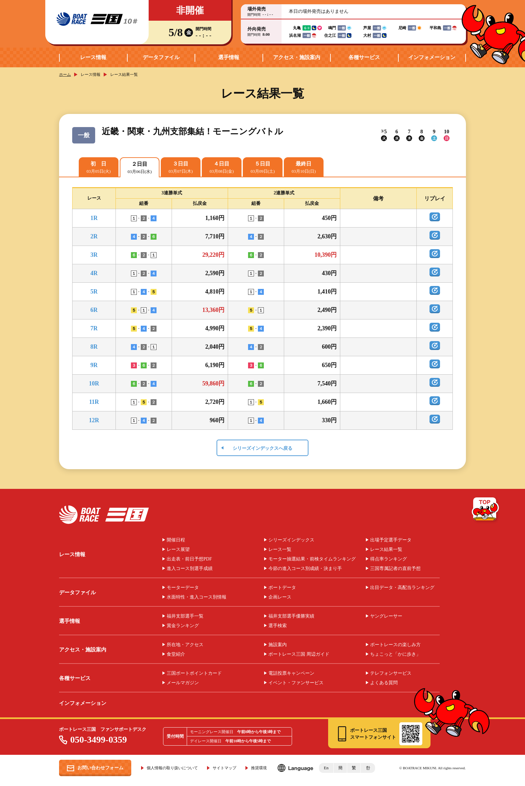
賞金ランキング (183, 625)
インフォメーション (431, 57)
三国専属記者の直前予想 (395, 568)
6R (94, 310)
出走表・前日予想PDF (189, 559)
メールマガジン (183, 683)
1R (94, 218)
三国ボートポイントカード (194, 673)
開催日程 (176, 540)
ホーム (65, 74)
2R (94, 236)
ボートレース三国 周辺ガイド (298, 654)
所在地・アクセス (185, 645)
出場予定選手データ (390, 540)
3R (94, 254)
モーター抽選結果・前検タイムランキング (312, 559)
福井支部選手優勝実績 (291, 616)
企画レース (279, 597)
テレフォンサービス (390, 673)
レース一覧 (279, 549)
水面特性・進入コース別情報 (196, 597)
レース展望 (178, 549)
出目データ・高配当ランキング (402, 587)
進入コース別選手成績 (190, 568)
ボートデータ (282, 587)
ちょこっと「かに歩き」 (395, 654)
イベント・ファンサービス (296, 683)
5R (94, 291)
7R (94, 328)
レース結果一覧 (386, 549)
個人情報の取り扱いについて (172, 768)
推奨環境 (259, 768)
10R (94, 383)
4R (94, 273)
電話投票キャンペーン (291, 673)
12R (94, 420)
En (326, 767)
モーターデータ (183, 587)
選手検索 (277, 625)
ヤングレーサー (386, 616)
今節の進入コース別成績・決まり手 (305, 568)
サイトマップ (224, 768)
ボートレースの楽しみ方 (395, 645)
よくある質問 (384, 683)
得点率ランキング (388, 559)
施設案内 (277, 645)
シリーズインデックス (291, 540)
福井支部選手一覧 (185, 616)
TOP (485, 510)
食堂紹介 (176, 654)
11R (94, 402)
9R (94, 365)
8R (94, 346)
